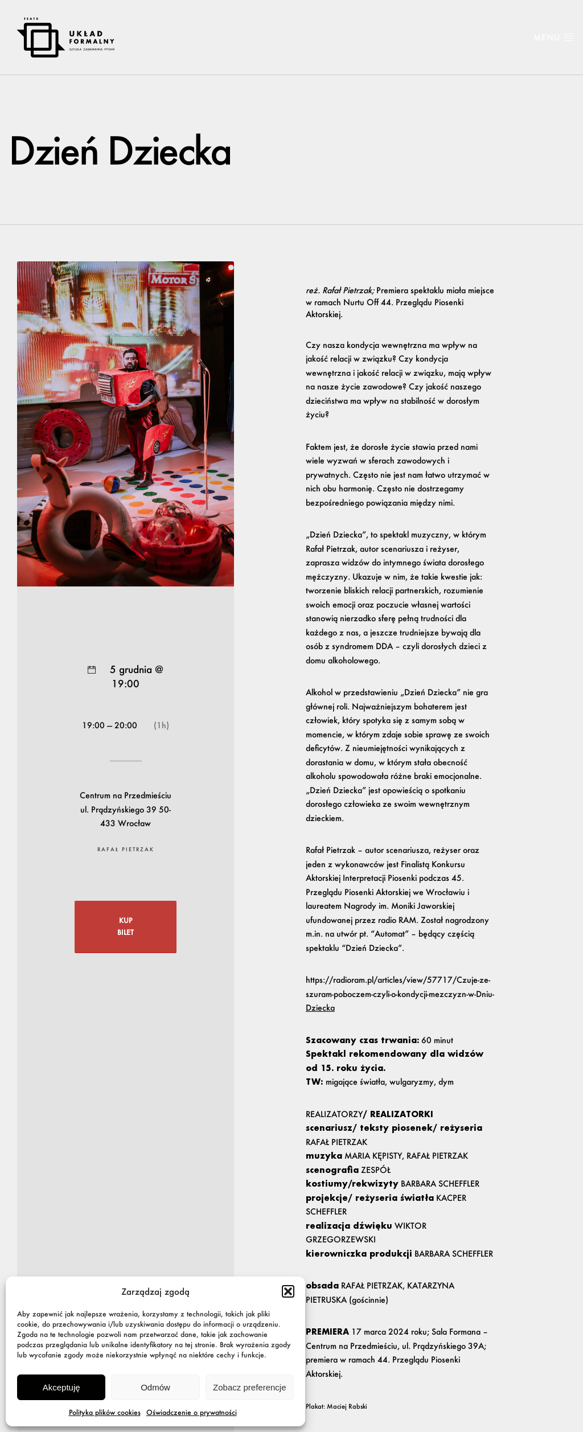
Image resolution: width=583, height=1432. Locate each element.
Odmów (155, 1387)
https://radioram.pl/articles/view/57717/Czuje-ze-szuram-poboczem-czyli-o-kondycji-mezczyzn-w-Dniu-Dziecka (400, 993)
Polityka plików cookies (105, 1412)
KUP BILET (125, 926)
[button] (288, 1291)
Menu (553, 37)
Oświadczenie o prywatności (191, 1412)
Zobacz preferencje (249, 1387)
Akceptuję (61, 1387)
